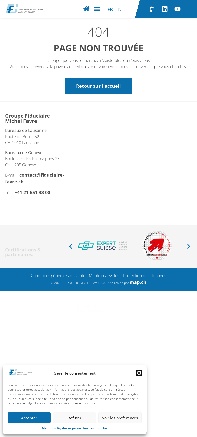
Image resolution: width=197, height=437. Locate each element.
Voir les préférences (120, 417)
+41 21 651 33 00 (33, 201)
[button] (139, 373)
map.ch (138, 282)
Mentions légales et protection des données (75, 428)
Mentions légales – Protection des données (127, 276)
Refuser (74, 417)
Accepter (29, 417)
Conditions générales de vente (58, 276)
